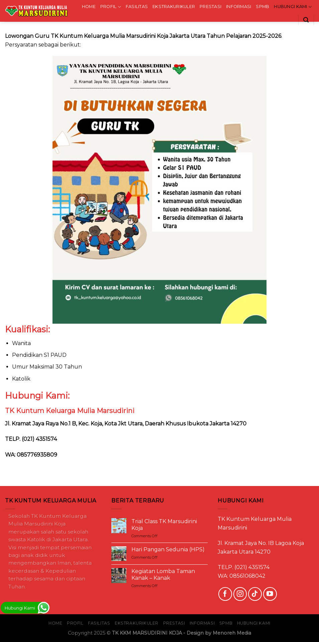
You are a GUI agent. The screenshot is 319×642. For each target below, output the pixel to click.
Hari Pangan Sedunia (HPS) (168, 549)
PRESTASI (210, 6)
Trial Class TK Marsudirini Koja (164, 524)
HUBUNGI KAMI (293, 7)
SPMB (262, 6)
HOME (89, 6)
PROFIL (110, 7)
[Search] (306, 19)
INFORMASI (238, 6)
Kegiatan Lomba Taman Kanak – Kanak (163, 574)
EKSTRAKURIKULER (173, 6)
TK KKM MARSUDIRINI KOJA (147, 633)
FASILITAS (137, 6)
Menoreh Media (232, 633)
